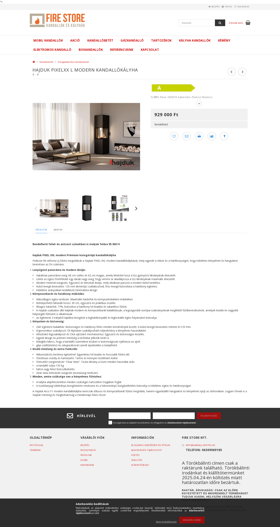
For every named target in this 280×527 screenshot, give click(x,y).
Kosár (84, 460)
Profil (223, 6)
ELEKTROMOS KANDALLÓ (52, 50)
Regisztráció (88, 450)
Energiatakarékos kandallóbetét (73, 61)
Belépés (207, 6)
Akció (75, 40)
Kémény (224, 40)
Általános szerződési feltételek (150, 445)
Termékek (35, 450)
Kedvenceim (87, 465)
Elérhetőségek (140, 465)
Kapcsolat (150, 50)
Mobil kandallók (48, 40)
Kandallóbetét (100, 40)
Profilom (86, 455)
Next (136, 208)
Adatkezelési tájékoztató (146, 450)
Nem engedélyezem (166, 521)
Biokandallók (91, 50)
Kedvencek (242, 6)
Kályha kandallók (195, 40)
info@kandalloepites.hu (200, 445)
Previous (36, 208)
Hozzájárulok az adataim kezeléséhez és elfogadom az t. (155, 422)
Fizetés (135, 455)
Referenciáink (121, 50)
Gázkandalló (132, 40)
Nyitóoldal (37, 445)
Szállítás (136, 460)
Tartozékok (161, 40)
